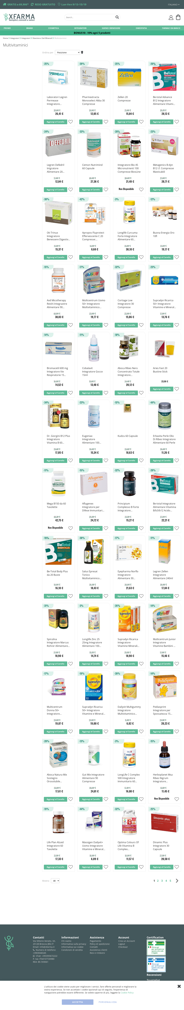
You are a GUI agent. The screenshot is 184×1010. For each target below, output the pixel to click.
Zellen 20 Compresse (124, 98)
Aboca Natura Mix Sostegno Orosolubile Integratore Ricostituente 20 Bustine (57, 778)
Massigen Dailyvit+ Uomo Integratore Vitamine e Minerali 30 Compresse (93, 846)
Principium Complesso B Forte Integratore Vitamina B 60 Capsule (128, 507)
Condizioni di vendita (72, 949)
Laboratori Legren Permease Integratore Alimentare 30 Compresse (57, 100)
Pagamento (95, 941)
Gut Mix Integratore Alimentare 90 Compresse (93, 778)
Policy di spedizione (100, 943)
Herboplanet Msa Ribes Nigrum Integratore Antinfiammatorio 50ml (163, 778)
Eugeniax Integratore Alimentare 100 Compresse (90, 439)
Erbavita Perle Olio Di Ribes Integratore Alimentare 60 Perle (164, 439)
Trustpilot (153, 980)
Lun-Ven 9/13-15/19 (73, 4)
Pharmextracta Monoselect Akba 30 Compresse (93, 100)
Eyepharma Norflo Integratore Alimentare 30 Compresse (128, 575)
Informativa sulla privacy (73, 943)
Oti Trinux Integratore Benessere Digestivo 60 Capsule (58, 236)
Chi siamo (66, 941)
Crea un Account (126, 941)
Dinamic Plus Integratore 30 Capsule (161, 846)
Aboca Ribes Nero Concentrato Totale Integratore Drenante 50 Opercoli (129, 371)
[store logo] (32, 17)
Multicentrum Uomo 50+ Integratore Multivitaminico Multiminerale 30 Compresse (93, 304)
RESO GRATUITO (45, 4)
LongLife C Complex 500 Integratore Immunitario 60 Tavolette (129, 778)
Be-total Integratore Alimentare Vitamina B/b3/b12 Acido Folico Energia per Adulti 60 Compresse (164, 507)
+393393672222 (49, 955)
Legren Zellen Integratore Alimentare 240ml (163, 575)
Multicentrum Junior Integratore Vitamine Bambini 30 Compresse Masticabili (164, 643)
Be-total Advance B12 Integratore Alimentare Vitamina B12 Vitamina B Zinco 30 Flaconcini (164, 100)
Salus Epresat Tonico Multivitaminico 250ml (91, 575)
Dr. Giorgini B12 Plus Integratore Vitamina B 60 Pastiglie (58, 439)
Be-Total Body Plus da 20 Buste (57, 573)
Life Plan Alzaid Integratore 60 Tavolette (55, 846)
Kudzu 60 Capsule (128, 436)
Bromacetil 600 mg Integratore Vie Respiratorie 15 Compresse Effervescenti (57, 371)
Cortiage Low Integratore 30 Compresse (126, 304)
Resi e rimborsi (97, 952)
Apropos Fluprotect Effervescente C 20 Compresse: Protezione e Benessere (93, 236)
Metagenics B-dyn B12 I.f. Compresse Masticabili (163, 168)
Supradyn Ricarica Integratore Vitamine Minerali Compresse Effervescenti (128, 643)
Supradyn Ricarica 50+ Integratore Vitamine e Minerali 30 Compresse (93, 710)
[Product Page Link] (58, 90)
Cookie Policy (127, 992)
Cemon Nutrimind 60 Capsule (92, 166)
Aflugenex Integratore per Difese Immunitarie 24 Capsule (93, 507)
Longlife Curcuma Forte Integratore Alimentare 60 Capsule (127, 236)
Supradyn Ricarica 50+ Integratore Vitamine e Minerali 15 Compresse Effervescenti (164, 304)
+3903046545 (39, 952)
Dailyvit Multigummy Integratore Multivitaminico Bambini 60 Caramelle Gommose (129, 710)
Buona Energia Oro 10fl (163, 234)
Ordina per (47, 52)
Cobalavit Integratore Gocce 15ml (92, 371)
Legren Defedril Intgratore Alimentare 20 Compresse (55, 168)
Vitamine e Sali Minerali (42, 38)
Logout (121, 943)
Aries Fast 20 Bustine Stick (160, 369)
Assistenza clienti (98, 949)
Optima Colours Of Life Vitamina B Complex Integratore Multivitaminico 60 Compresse (128, 846)
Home (6, 38)
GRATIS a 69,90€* (18, 4)
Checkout (123, 946)
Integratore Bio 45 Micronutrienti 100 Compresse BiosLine (129, 168)
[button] (70, 122)
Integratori (15, 38)
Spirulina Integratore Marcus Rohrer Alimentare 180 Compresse (58, 643)
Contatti (94, 946)
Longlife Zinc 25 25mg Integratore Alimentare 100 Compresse (92, 643)
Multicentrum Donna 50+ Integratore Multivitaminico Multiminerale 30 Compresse (56, 710)
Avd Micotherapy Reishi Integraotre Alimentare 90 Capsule (57, 304)
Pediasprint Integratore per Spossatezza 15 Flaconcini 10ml (161, 710)
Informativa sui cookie (72, 946)
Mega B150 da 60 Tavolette (56, 505)
